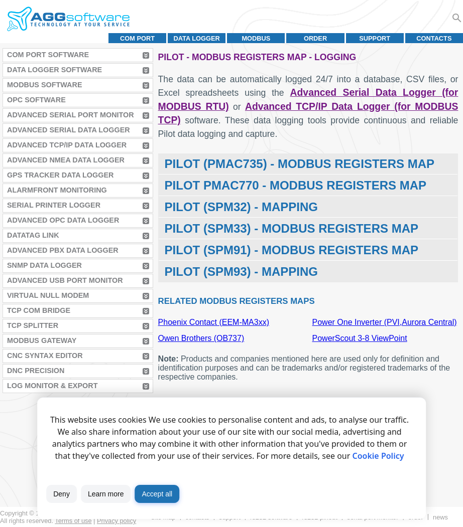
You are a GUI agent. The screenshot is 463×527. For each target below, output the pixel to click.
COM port (137, 38)
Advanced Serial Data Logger (68, 130)
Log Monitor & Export (52, 386)
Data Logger (197, 38)
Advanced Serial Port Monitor (70, 115)
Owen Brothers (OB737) (201, 338)
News (440, 517)
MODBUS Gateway (41, 340)
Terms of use (73, 520)
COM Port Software (48, 55)
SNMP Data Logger (44, 265)
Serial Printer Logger (53, 205)
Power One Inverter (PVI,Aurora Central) (384, 322)
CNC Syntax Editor (45, 356)
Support (374, 38)
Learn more (106, 494)
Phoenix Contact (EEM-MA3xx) (213, 322)
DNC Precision (35, 371)
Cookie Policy (378, 455)
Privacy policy (116, 520)
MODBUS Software (44, 85)
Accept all (157, 494)
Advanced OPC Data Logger (63, 220)
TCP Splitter (32, 325)
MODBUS (256, 38)
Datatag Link (33, 235)
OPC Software (36, 100)
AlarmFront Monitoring (57, 190)
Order (315, 38)
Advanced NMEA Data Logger (66, 160)
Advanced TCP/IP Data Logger (67, 145)
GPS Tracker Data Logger (60, 175)
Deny (61, 494)
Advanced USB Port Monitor (65, 280)
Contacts (433, 38)
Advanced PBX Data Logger (63, 250)
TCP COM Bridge (38, 310)
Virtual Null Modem (48, 295)
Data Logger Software (54, 70)
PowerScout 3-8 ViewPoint (359, 338)
